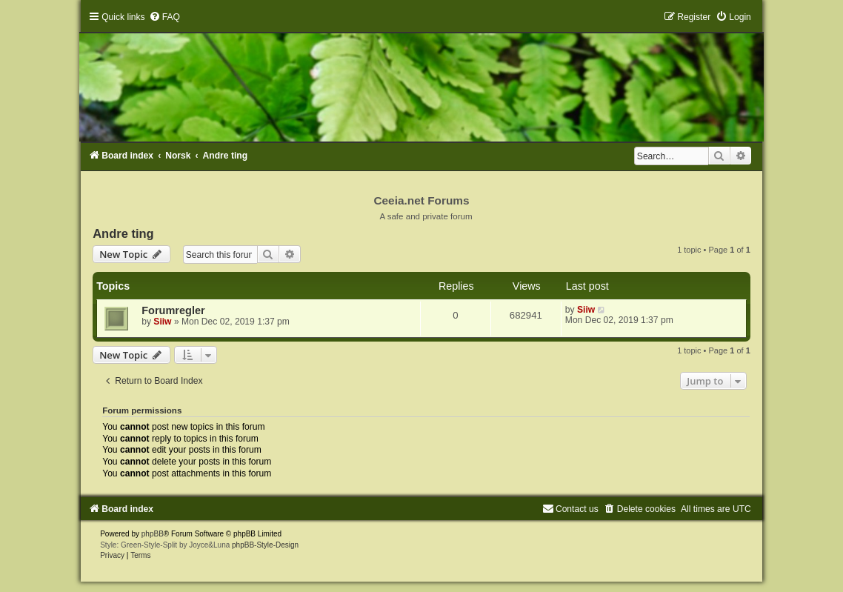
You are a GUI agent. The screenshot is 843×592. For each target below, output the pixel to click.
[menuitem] (164, 17)
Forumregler (173, 310)
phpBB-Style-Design (265, 545)
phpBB (152, 534)
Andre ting (123, 233)
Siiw (162, 321)
